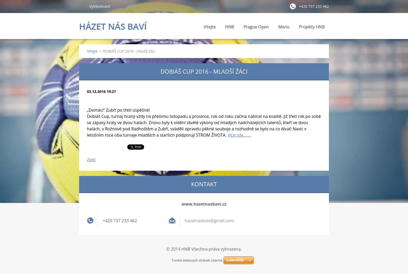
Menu (284, 28)
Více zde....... (239, 135)
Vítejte (209, 27)
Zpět (91, 160)
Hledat (82, 6)
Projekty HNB (312, 28)
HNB (229, 28)
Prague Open (256, 27)
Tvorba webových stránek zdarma (196, 260)
